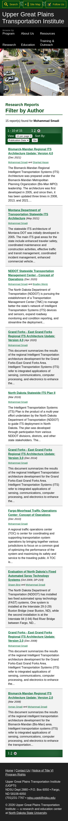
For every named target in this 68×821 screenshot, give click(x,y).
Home (9, 770)
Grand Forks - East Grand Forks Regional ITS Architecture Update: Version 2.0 (31, 636)
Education (28, 45)
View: (20, 135)
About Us (27, 33)
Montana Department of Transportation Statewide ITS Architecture (28, 214)
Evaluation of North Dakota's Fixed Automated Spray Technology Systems (32, 575)
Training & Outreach (47, 43)
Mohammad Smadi (18, 162)
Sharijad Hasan (41, 162)
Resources (47, 33)
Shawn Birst (14, 584)
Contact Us (23, 770)
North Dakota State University (28, 812)
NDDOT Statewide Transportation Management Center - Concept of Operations (31, 275)
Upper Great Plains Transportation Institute (33, 18)
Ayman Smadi (15, 706)
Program (9, 32)
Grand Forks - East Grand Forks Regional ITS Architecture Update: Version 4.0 (31, 336)
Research (9, 45)
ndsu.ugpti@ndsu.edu (41, 797)
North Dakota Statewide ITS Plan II (31, 392)
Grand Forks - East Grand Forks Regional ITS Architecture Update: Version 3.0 (31, 454)
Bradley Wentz (40, 284)
